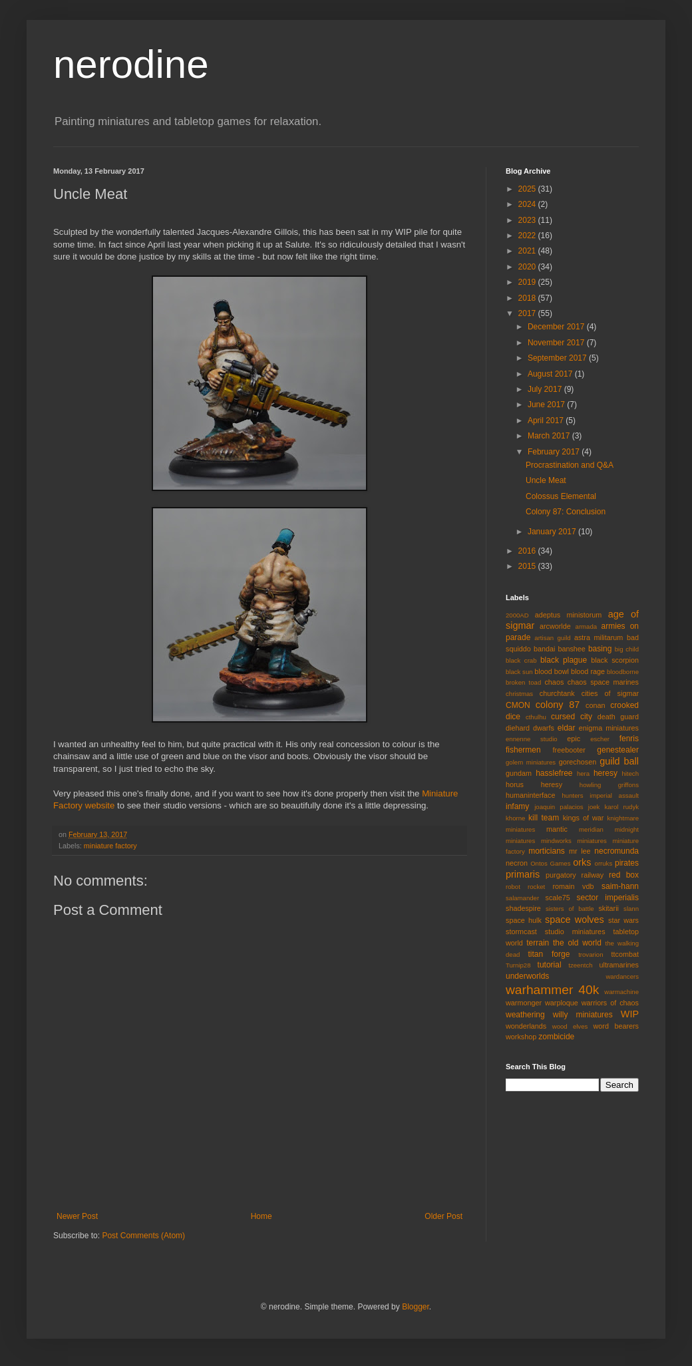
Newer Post (77, 1216)
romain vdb (573, 886)
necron (517, 863)
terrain (537, 942)
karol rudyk (622, 806)
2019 (528, 282)
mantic (557, 829)
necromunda (616, 851)
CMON (518, 705)
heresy (605, 773)
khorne (515, 818)
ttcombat (625, 954)
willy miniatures (583, 1014)
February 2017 (555, 451)
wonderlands (526, 1026)
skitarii (608, 908)
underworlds (527, 976)
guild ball (619, 761)
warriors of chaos (610, 1003)
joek (594, 806)
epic (573, 739)
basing (599, 648)
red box (624, 875)
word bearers (616, 1026)
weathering (525, 1014)
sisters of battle (570, 908)
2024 (528, 204)
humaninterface (530, 795)
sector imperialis (608, 897)
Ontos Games (550, 863)
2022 (528, 235)
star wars (623, 920)
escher (599, 739)
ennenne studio (532, 739)
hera (583, 773)
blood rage (588, 671)
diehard (518, 728)
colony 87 (558, 704)
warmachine (621, 991)
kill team (543, 817)
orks (582, 862)
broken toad (523, 682)
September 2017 (558, 358)
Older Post (443, 1216)
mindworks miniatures (574, 840)
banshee (571, 649)
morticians (546, 851)
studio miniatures (575, 932)
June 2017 (547, 404)
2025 (528, 189)
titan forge (549, 954)
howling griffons (609, 784)
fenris (629, 738)
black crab (521, 660)
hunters (573, 795)
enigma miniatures (609, 728)
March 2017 (550, 435)
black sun (519, 671)
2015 (528, 566)
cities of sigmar (610, 693)
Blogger (415, 1306)
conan (595, 705)
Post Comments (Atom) (143, 1235)
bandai (544, 649)
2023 (528, 220)
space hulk (524, 920)
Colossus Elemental (561, 496)
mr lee (580, 851)
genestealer (618, 750)
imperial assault (614, 795)
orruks (604, 863)
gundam (519, 773)
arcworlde (555, 626)
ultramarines (619, 965)
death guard (618, 717)
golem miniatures (531, 762)
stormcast (521, 932)
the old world (577, 942)
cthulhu (536, 717)
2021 (528, 251)
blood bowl (551, 671)
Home (261, 1216)
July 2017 (546, 389)
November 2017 (557, 342)
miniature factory (110, 846)
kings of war (583, 818)
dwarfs (543, 728)
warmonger (524, 1003)
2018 (528, 298)
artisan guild (552, 637)
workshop (521, 1037)
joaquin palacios (558, 806)
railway (593, 875)
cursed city (571, 716)
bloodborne (623, 671)
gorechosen (577, 762)
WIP (630, 1014)
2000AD (517, 615)
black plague (563, 660)
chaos (554, 682)
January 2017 (553, 531)
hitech (630, 773)
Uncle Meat (546, 480)
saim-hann (620, 886)
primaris (523, 874)
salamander (522, 898)
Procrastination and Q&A (569, 465)
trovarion (590, 954)
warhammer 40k (552, 990)
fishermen (523, 750)
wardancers (622, 976)
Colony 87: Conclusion (566, 511)
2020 (528, 266)
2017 (528, 313)
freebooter (569, 750)
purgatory (561, 875)
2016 (528, 551)
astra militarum (598, 637)
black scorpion (615, 660)
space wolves (574, 919)
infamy (517, 806)
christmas (519, 693)
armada (587, 626)
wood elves (570, 1026)
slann (631, 908)
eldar (567, 728)
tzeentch (580, 965)
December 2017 (557, 326)
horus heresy (534, 784)
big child (627, 649)
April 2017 (547, 420)
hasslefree (554, 773)
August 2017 (551, 374)
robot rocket (525, 886)
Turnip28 (518, 965)
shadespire (523, 908)
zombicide (556, 1036)
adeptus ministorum (568, 615)
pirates (627, 863)
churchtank (557, 693)
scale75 (558, 898)
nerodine (131, 64)
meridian (591, 829)
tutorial (550, 964)
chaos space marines (603, 682)
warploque (561, 1003)
